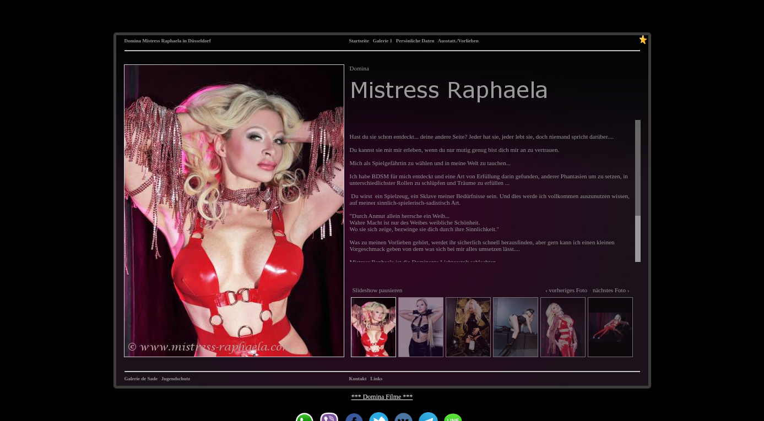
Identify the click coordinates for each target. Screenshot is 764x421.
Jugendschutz (176, 378)
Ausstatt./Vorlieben (458, 40)
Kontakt (358, 378)
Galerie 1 (382, 40)
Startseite (359, 40)
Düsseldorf (199, 40)
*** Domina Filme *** (382, 397)
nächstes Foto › (611, 290)
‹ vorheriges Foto (566, 290)
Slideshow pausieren (378, 290)
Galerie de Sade (141, 378)
